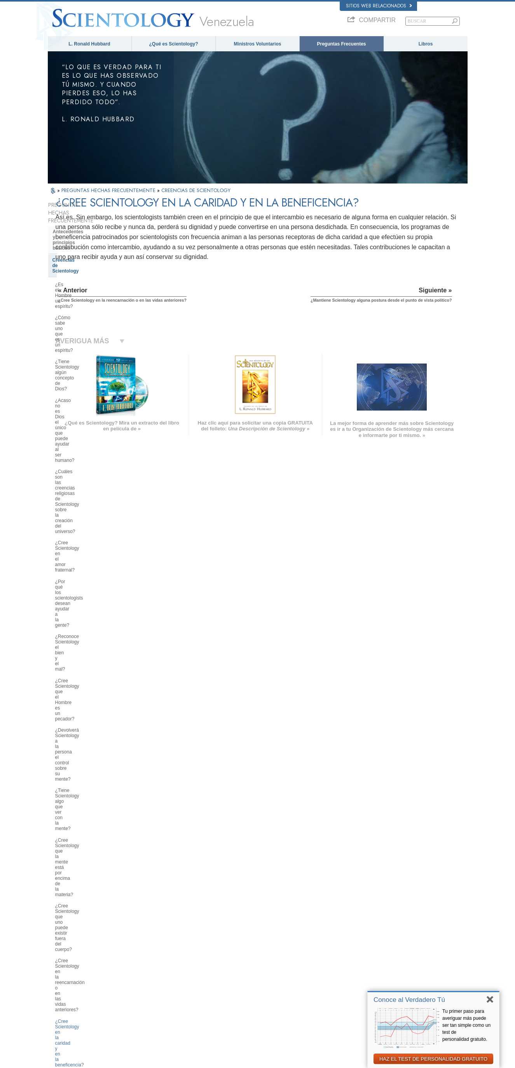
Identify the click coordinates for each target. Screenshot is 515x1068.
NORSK (145, 942)
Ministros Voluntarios (257, 44)
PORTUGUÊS (151, 988)
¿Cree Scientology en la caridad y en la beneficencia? (90, 499)
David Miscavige (368, 959)
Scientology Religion (372, 952)
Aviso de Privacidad (346, 1060)
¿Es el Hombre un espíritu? (83, 255)
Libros (426, 44)
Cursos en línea (255, 974)
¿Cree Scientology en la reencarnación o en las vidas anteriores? (85, 479)
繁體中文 (60, 989)
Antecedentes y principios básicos (82, 226)
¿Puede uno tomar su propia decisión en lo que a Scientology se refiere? (91, 574)
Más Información (255, 982)
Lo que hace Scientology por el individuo (87, 658)
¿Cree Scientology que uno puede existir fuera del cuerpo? (90, 459)
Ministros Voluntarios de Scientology (387, 974)
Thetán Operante (71, 731)
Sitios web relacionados (379, 5)
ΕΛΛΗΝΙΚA (148, 972)
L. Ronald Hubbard (89, 44)
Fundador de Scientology (81, 643)
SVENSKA (148, 950)
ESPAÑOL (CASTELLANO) (164, 965)
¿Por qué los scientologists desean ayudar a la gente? (91, 358)
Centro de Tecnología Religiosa (87, 819)
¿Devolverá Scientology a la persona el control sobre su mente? (91, 409)
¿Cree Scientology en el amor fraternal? (86, 341)
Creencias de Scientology (80, 241)
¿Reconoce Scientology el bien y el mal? (91, 375)
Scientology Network (372, 944)
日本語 (58, 974)
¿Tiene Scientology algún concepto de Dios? (91, 285)
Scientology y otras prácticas (85, 783)
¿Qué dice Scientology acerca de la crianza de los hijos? (89, 555)
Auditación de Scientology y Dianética (84, 704)
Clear (59, 719)
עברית (59, 966)
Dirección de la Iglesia (77, 807)
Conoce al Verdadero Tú (409, 999)
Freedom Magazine (371, 989)
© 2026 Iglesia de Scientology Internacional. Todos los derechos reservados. (120, 1060)
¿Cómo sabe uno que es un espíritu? (84, 269)
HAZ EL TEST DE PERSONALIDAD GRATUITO (433, 1059)
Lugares (247, 997)
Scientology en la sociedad (83, 859)
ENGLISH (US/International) (78, 935)
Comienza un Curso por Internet (383, 967)
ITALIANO (147, 980)
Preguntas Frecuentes (341, 44)
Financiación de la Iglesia (81, 848)
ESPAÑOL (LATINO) (157, 958)
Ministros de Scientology (80, 742)
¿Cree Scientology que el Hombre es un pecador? (90, 392)
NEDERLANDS (66, 997)
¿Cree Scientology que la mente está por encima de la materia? (88, 443)
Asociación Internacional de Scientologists (392, 982)
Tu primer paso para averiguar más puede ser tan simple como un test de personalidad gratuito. (466, 1025)
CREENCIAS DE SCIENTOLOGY (195, 190)
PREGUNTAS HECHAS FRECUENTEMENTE (109, 190)
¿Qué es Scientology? (173, 44)
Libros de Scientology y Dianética (90, 672)
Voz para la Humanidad (262, 944)
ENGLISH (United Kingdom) (78, 942)
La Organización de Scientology (88, 795)
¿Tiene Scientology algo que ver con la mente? (88, 426)
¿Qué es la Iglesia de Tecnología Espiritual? (89, 833)
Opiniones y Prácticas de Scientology (80, 769)
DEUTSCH (62, 1004)
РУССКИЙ (62, 982)
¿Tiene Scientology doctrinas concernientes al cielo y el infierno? (91, 594)
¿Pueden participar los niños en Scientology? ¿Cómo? (88, 538)
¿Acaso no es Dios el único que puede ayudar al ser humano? (88, 302)
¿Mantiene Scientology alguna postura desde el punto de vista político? (87, 518)
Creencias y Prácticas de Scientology (275, 937)
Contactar (249, 989)
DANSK (59, 950)
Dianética (361, 937)
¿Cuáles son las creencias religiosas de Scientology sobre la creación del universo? (90, 322)
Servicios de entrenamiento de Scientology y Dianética (86, 687)
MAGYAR (147, 935)
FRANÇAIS (62, 958)
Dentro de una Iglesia (76, 754)
